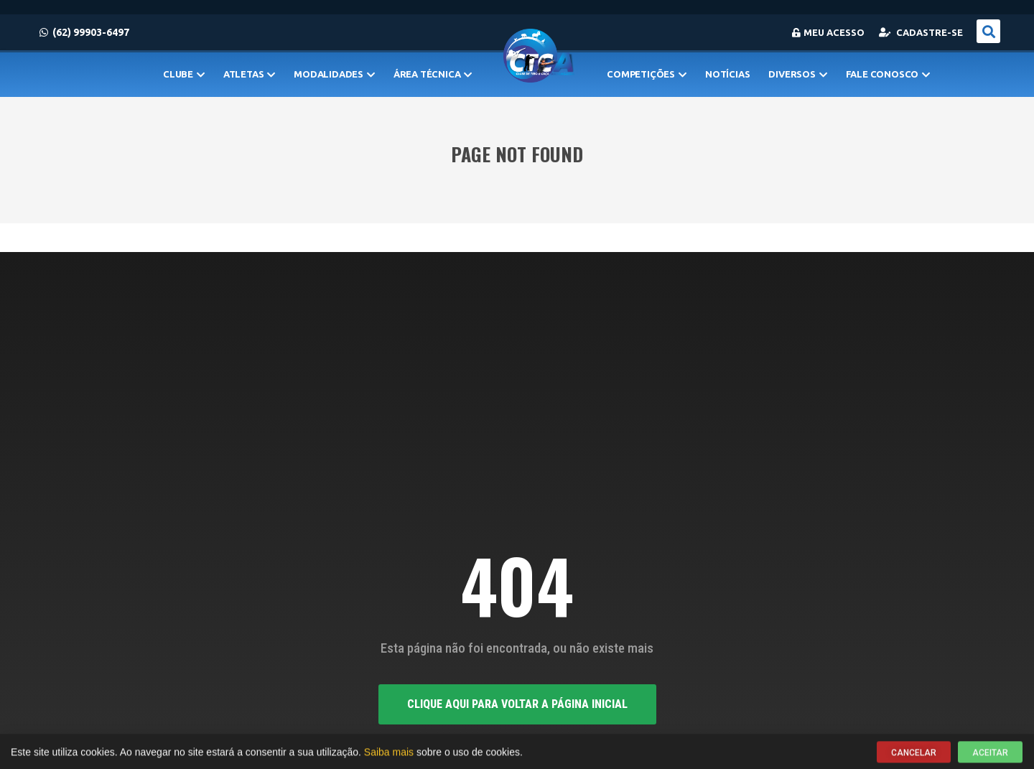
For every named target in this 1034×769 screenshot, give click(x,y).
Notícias (727, 74)
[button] (988, 31)
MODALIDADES (334, 74)
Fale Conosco (888, 74)
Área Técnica (432, 74)
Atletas (249, 74)
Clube (184, 74)
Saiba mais (389, 753)
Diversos (797, 74)
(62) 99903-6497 (84, 32)
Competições (646, 74)
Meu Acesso (828, 32)
